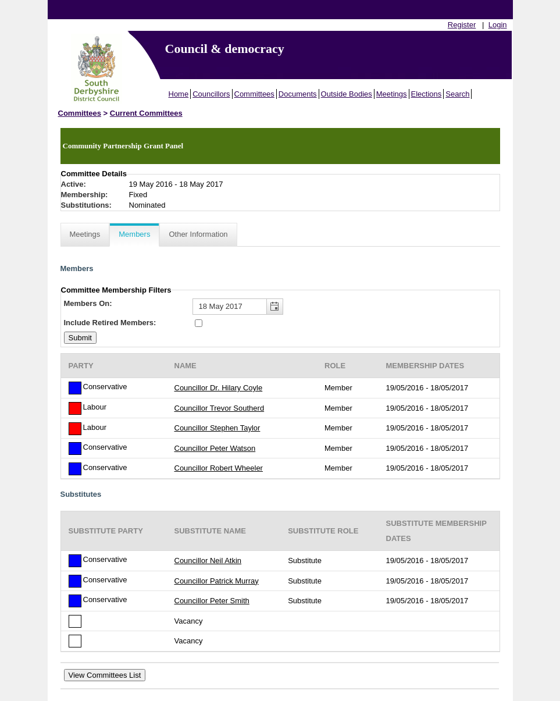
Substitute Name (210, 530)
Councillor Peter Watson (215, 448)
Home (179, 94)
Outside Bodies (346, 94)
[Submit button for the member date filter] (80, 338)
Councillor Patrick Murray (216, 581)
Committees (254, 94)
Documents (298, 94)
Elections (426, 94)
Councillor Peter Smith (211, 600)
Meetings (391, 94)
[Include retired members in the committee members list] (198, 323)
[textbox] (237, 306)
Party (81, 365)
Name (185, 365)
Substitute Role (323, 530)
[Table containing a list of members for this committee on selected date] (280, 416)
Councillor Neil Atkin (208, 560)
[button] (274, 307)
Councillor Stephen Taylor (217, 428)
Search (457, 94)
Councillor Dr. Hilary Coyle (218, 387)
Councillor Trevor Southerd (219, 408)
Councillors (211, 94)
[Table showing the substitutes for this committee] (280, 581)
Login (497, 24)
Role (334, 365)
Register (462, 24)
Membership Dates (425, 365)
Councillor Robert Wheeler (218, 468)
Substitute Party (106, 530)
